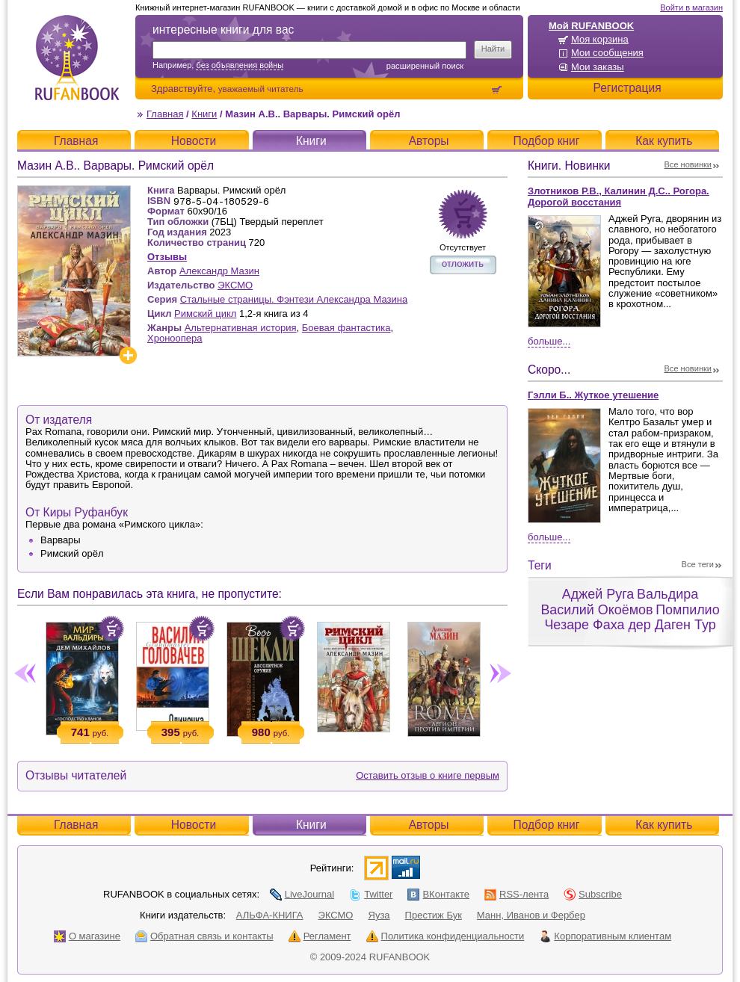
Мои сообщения (607, 52)
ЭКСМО (235, 285)
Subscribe (593, 894)
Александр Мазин (219, 271)
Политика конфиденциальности (445, 936)
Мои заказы (597, 66)
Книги (204, 114)
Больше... (549, 341)
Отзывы (167, 256)
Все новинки (688, 164)
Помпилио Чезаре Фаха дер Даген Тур (631, 617)
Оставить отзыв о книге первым (427, 775)
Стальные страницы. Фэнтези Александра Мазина (293, 299)
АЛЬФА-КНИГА (269, 915)
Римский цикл (205, 313)
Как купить (663, 141)
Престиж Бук (433, 915)
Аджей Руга (598, 594)
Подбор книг (546, 141)
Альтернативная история (241, 327)
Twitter (370, 894)
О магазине (87, 936)
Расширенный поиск (424, 65)
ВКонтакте (438, 894)
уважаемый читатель (260, 88)
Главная (165, 114)
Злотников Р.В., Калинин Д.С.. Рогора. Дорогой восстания (618, 196)
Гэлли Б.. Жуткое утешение (593, 395)
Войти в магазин (691, 7)
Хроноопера (175, 338)
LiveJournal (302, 894)
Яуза (379, 915)
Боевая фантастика (346, 327)
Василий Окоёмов (596, 609)
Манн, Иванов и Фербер (531, 915)
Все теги (698, 564)
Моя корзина (600, 39)
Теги (540, 565)
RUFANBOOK (77, 57)
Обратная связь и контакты (204, 936)
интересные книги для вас (223, 29)
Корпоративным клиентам (605, 936)
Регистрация (627, 87)
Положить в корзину (111, 628)
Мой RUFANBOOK (591, 25)
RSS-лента (516, 894)
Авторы (429, 141)
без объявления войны (239, 65)
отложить (463, 263)
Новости (193, 141)
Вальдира (667, 594)
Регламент (320, 936)
